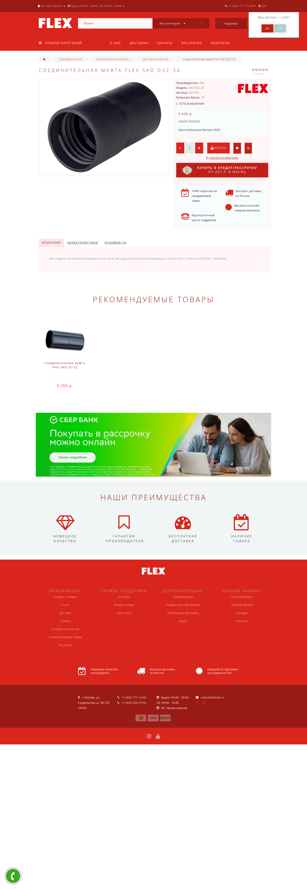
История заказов (241, 605)
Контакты (220, 43)
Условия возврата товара (65, 637)
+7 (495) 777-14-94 (134, 697)
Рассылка (242, 621)
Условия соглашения (65, 629)
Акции (183, 621)
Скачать (165, 43)
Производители (183, 597)
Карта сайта (124, 613)
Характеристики (82, 242)
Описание (51, 242)
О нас (115, 43)
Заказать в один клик (224, 158)
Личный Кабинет (242, 597)
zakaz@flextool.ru (212, 697)
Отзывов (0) (116, 242)
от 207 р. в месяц (219, 170)
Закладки (242, 613)
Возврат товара (124, 605)
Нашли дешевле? (189, 121)
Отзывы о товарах (65, 597)
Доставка (139, 43)
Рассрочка (191, 43)
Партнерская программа (183, 613)
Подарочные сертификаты (183, 605)
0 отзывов (259, 73)
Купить (218, 148)
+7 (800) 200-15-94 (134, 703)
